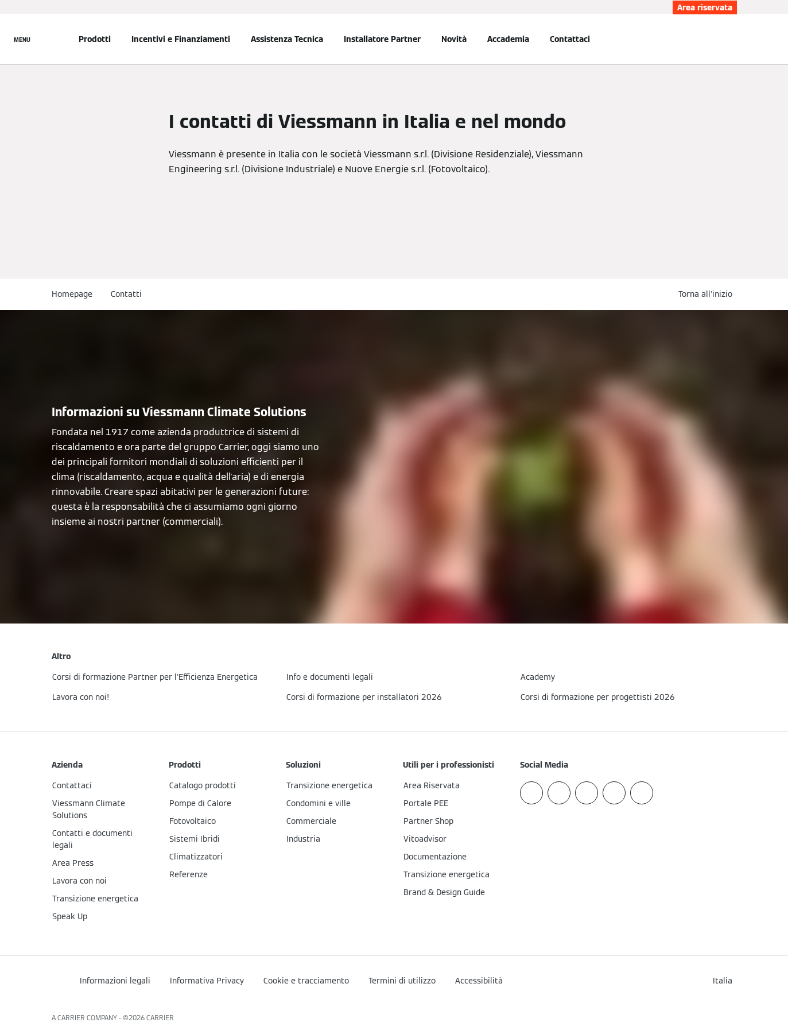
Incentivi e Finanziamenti (180, 39)
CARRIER (160, 1017)
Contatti (126, 294)
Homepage (72, 294)
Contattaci (570, 39)
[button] (708, 294)
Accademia (508, 39)
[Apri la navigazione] (22, 39)
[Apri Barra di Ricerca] (731, 39)
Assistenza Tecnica (287, 39)
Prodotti (95, 39)
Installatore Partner (382, 39)
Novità (454, 39)
